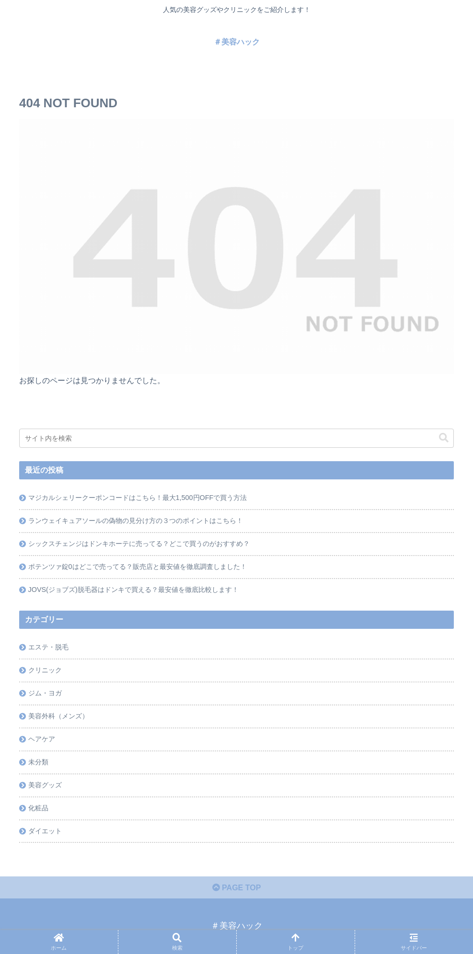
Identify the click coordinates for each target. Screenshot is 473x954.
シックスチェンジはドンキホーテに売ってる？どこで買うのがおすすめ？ (139, 543)
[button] (443, 437)
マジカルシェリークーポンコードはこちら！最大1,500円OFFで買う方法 (137, 497)
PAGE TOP (236, 888)
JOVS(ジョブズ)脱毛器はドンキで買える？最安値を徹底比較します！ (133, 589)
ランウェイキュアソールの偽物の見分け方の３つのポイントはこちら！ (135, 520)
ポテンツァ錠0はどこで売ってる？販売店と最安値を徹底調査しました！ (137, 566)
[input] (236, 438)
